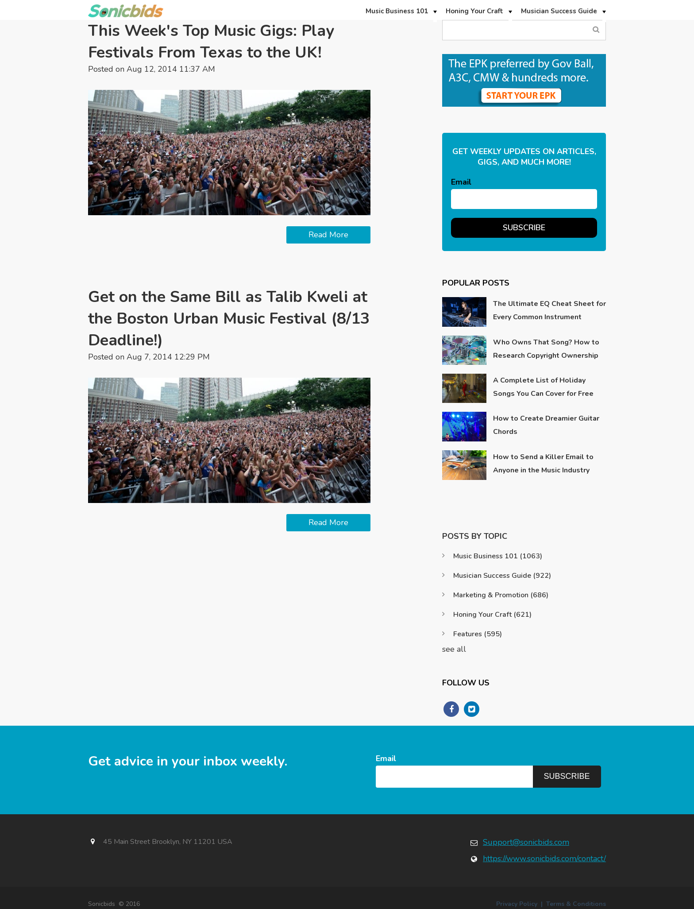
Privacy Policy (516, 904)
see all (454, 649)
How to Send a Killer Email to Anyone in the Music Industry (543, 463)
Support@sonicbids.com (526, 842)
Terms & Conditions (576, 904)
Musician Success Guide (502, 575)
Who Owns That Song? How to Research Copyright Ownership (546, 348)
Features (477, 634)
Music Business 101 (497, 556)
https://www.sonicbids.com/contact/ (544, 858)
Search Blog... (595, 30)
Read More (328, 234)
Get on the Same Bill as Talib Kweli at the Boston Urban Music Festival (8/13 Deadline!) (228, 318)
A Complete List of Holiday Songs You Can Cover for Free (543, 386)
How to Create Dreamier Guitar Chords (546, 425)
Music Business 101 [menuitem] (397, 11)
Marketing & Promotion (500, 595)
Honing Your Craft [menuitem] (474, 11)
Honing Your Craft (492, 614)
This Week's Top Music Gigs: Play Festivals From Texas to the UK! (212, 41)
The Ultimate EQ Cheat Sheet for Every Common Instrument (549, 310)
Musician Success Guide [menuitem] (559, 11)
